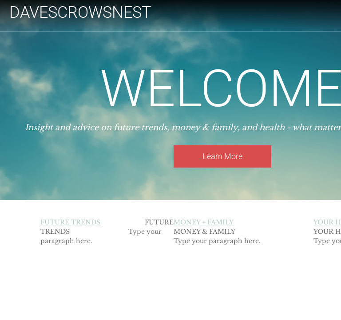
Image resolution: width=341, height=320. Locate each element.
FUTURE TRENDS (70, 222)
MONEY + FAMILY (204, 222)
